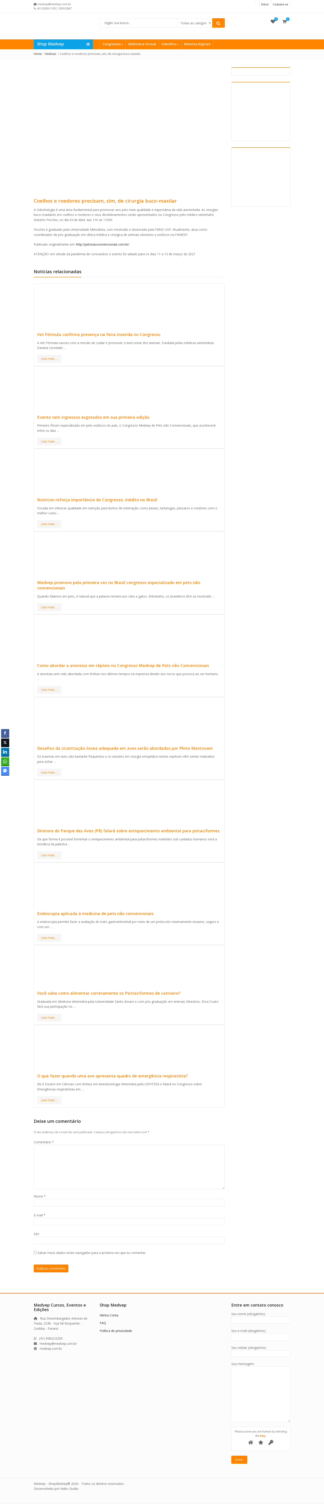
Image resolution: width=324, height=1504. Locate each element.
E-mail (39, 1215)
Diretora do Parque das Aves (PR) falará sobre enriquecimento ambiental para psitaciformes (128, 830)
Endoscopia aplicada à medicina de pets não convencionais (95, 913)
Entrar (265, 4)
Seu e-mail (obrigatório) (260, 1334)
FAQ (103, 1323)
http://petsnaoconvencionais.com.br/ (102, 244)
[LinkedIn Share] (5, 752)
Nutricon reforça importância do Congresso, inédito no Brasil (97, 499)
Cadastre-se (280, 4)
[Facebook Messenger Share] (5, 771)
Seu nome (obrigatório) (260, 1317)
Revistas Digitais (197, 44)
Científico (170, 44)
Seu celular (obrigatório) (260, 1350)
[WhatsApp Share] (5, 761)
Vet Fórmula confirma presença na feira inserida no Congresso (98, 334)
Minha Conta (109, 1315)
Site (36, 1234)
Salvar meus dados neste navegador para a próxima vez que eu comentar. (92, 1253)
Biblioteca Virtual (142, 44)
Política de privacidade (116, 1331)
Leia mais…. (49, 358)
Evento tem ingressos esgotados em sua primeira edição (93, 417)
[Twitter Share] (5, 743)
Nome (40, 1196)
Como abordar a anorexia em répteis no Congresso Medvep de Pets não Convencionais (123, 665)
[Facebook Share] (5, 733)
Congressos (113, 44)
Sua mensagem (260, 1366)
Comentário (44, 1142)
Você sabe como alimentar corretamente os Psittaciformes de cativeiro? (108, 993)
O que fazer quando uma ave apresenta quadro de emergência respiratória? (112, 1076)
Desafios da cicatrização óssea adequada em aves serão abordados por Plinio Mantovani (125, 748)
